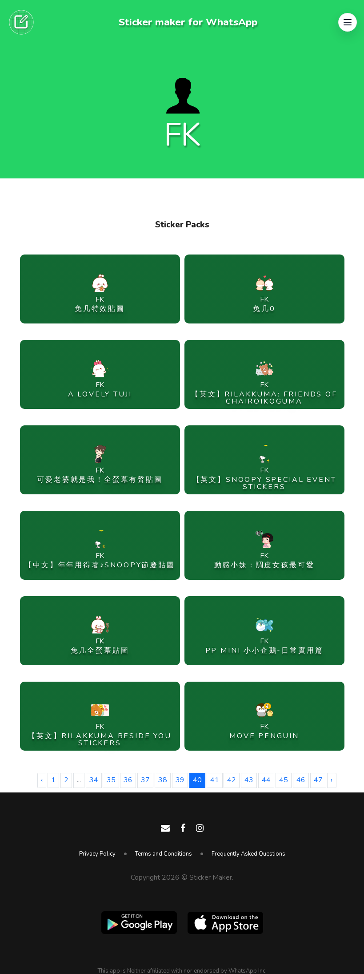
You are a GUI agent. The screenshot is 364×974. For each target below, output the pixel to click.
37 (145, 780)
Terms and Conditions (163, 854)
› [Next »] (331, 780)
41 (214, 780)
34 (93, 780)
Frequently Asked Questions (248, 854)
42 (231, 780)
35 (111, 780)
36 (128, 780)
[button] (347, 22)
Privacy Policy (97, 854)
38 (162, 780)
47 (318, 780)
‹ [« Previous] (42, 780)
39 (180, 780)
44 (266, 780)
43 (248, 780)
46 (300, 780)
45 (283, 780)
